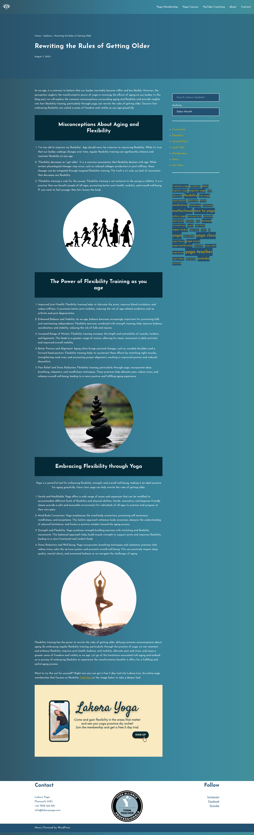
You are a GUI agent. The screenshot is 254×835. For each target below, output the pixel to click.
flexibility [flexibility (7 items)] (190, 196)
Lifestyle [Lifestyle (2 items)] (203, 201)
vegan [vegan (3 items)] (190, 226)
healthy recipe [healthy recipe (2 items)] (193, 201)
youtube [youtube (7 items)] (203, 260)
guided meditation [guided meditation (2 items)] (179, 201)
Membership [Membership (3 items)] (195, 206)
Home (38, 36)
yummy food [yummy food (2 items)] (176, 265)
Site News (178, 166)
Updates (47, 36)
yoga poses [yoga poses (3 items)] (178, 254)
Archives (177, 105)
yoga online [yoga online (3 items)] (210, 247)
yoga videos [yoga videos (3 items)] (178, 260)
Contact (246, 7)
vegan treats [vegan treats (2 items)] (194, 231)
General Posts (180, 142)
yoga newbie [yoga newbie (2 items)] (198, 247)
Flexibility (178, 136)
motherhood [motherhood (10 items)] (182, 212)
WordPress (64, 830)
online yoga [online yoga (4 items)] (179, 217)
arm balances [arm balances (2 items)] (195, 187)
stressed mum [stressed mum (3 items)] (179, 226)
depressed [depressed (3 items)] (177, 197)
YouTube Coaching (214, 7)
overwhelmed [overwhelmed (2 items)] (208, 217)
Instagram (213, 800)
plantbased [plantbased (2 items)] (190, 222)
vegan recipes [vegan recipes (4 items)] (180, 231)
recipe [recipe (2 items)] (198, 222)
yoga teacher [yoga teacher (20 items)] (199, 253)
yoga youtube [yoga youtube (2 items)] (191, 260)
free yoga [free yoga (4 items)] (204, 196)
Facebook (213, 804)
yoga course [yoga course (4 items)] (193, 242)
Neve (38, 830)
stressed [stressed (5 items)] (207, 221)
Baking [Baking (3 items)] (205, 187)
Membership (179, 154)
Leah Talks (178, 148)
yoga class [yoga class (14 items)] (206, 236)
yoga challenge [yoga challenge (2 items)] (188, 237)
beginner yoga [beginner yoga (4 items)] (197, 191)
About (233, 7)
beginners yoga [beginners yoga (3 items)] (179, 191)
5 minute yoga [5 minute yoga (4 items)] (180, 187)
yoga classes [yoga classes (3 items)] (178, 243)
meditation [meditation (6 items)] (179, 206)
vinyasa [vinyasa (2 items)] (204, 231)
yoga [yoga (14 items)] (177, 236)
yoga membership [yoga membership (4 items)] (182, 247)
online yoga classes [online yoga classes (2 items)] (194, 217)
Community (179, 130)
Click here (87, 680)
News (175, 160)
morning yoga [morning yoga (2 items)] (208, 206)
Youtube (214, 809)
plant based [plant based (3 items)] (178, 222)
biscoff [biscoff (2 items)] (209, 191)
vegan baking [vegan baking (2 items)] (200, 227)
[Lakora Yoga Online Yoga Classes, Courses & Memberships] (6, 7)
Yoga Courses (190, 7)
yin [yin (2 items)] (209, 231)
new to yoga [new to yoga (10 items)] (204, 212)
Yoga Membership (167, 7)
